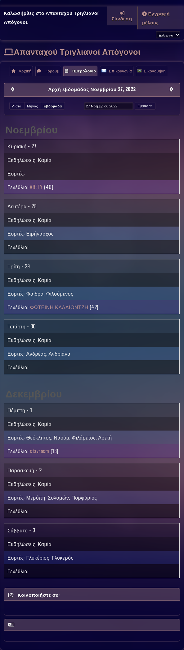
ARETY (36, 187)
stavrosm (39, 451)
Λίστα (16, 105)
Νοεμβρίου (32, 129)
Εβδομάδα (53, 105)
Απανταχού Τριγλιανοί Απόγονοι (77, 51)
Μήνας (32, 105)
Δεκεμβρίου (34, 393)
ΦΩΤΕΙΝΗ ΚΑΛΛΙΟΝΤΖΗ (59, 307)
